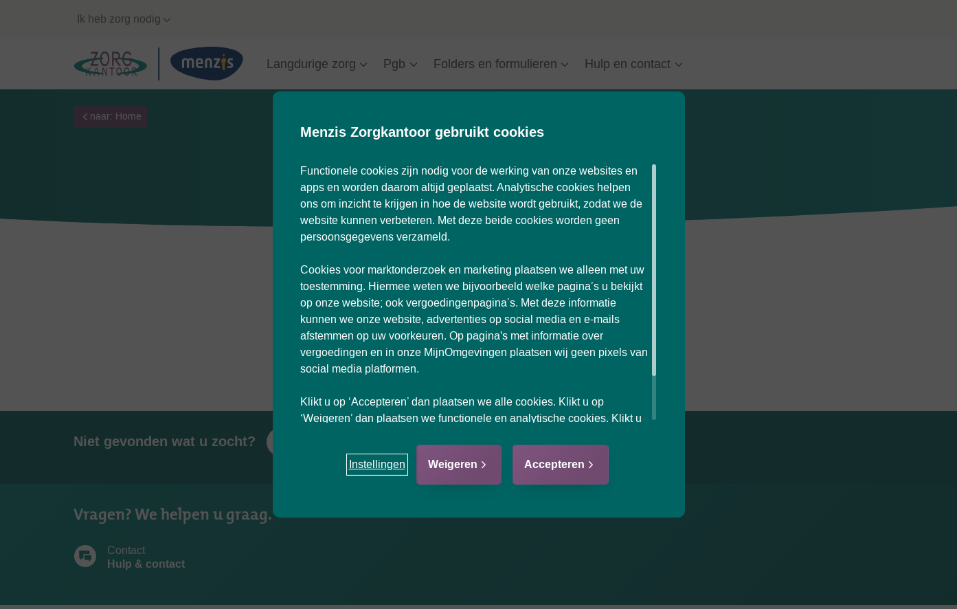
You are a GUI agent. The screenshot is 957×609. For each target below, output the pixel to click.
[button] (377, 464)
